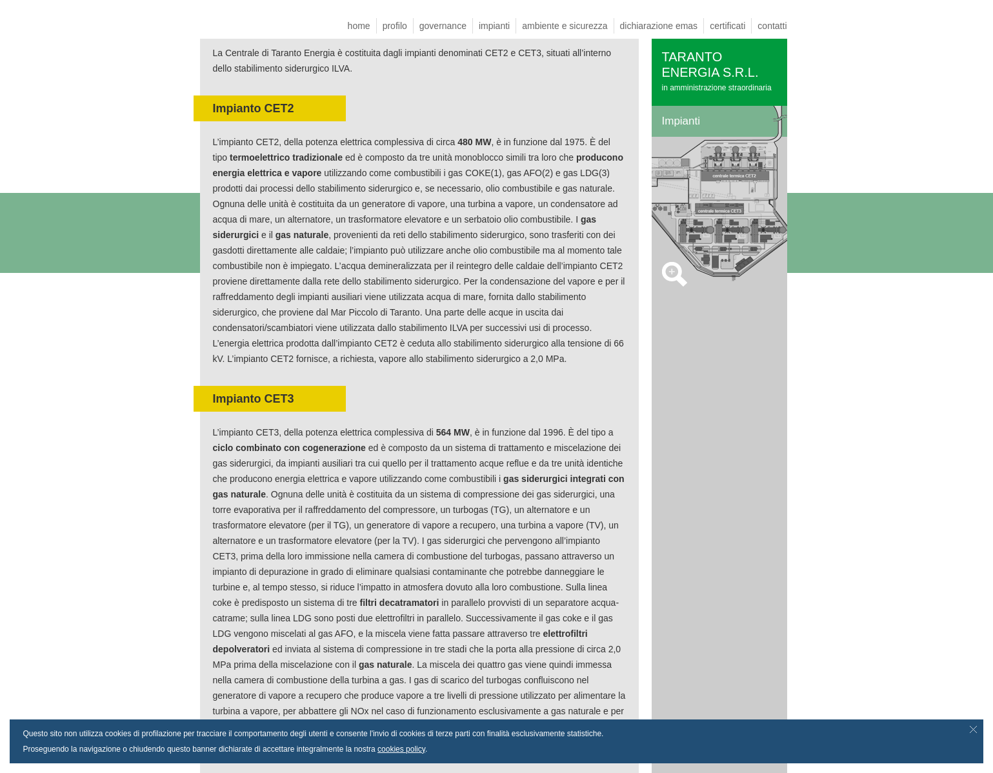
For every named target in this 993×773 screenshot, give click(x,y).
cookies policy (401, 749)
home (359, 26)
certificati (727, 26)
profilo (395, 26)
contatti (772, 26)
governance (442, 26)
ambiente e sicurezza (564, 26)
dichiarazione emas (659, 26)
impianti (494, 26)
